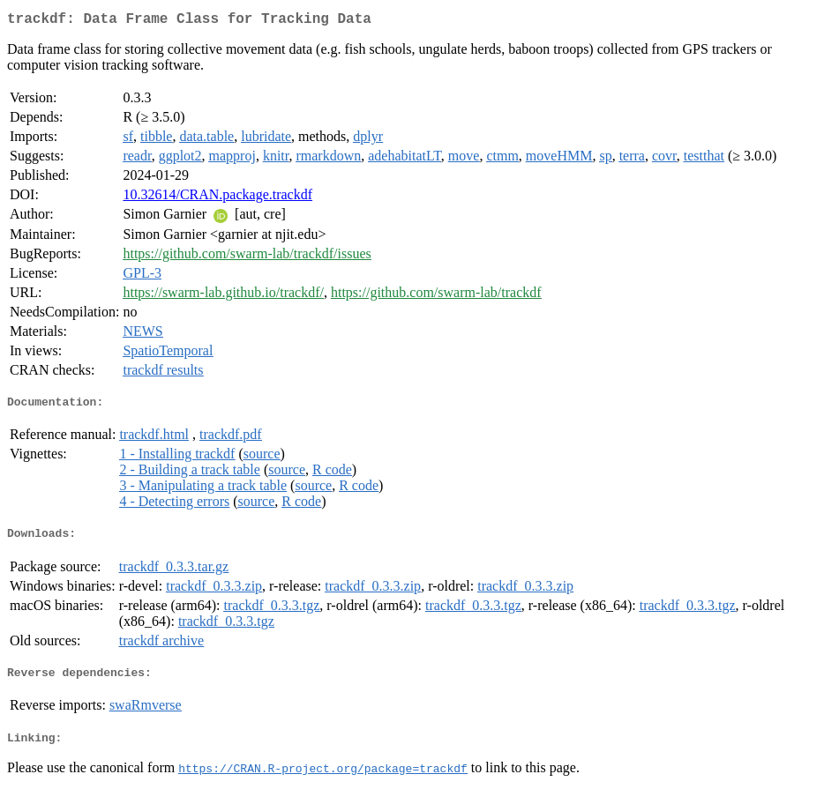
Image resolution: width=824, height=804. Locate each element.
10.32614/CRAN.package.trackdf (217, 197)
